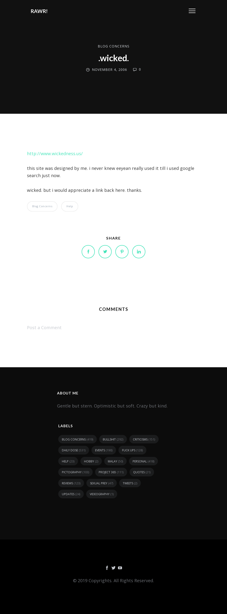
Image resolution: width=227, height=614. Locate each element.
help (69, 206)
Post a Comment (44, 327)
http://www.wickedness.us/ (55, 153)
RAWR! (39, 11)
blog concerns (114, 46)
